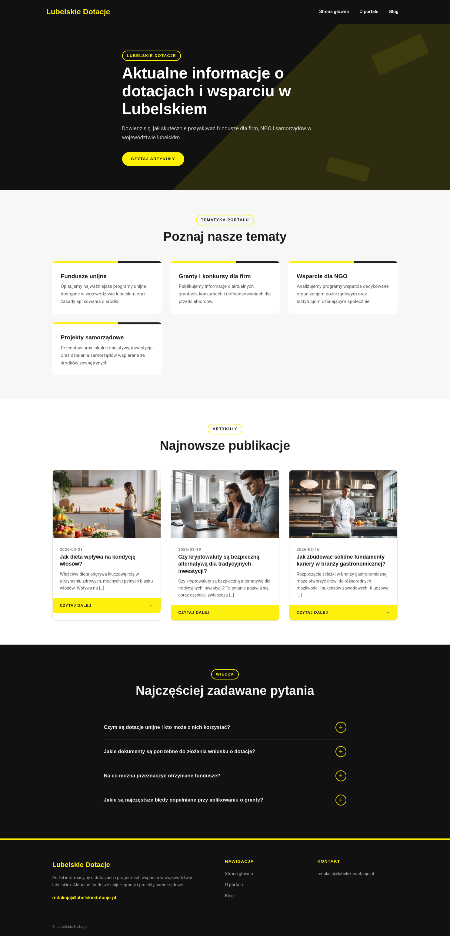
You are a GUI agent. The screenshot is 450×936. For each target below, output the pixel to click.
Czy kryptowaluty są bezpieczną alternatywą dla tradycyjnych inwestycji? (218, 569)
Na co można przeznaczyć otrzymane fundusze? (162, 781)
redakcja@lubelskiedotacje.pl (84, 898)
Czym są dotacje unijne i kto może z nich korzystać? (167, 732)
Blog (393, 11)
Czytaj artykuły (153, 159)
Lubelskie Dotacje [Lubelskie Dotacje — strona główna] (78, 12)
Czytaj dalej (76, 610)
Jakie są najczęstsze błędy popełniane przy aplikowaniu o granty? (183, 805)
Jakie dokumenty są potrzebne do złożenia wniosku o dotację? (179, 757)
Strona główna (334, 11)
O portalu (368, 11)
